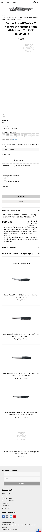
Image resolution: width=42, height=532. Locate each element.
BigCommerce (14, 529)
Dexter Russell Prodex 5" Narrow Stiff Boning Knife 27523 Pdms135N (21, 453)
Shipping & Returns (8, 501)
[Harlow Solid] (7, 139)
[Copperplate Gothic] (26, 135)
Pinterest (14, 516)
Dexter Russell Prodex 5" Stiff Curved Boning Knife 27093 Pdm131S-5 (21, 296)
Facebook (3, 516)
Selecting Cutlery (7, 498)
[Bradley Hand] (11, 135)
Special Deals (6, 508)
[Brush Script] (15, 135)
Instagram (7, 516)
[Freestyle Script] (3, 139)
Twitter (11, 516)
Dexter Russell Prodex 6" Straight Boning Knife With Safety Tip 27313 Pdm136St (21, 374)
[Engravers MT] (37, 135)
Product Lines (6, 493)
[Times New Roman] (11, 139)
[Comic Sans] (22, 135)
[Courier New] (29, 135)
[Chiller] (18, 135)
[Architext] (3, 135)
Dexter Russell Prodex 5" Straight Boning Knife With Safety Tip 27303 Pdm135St (21, 335)
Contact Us (5, 506)
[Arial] (7, 135)
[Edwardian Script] (33, 135)
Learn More (5, 496)
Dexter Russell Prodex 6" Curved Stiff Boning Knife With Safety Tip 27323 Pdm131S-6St (21, 413)
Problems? (5, 503)
